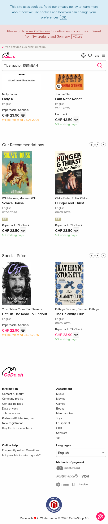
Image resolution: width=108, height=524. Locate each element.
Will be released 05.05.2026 (20, 120)
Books (60, 408)
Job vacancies (11, 413)
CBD (59, 428)
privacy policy (68, 7)
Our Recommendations (23, 144)
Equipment (63, 423)
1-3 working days (66, 124)
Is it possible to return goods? (21, 455)
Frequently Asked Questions (20, 450)
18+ (58, 438)
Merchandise (64, 413)
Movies (60, 399)
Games (60, 404)
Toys (59, 418)
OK (63, 17)
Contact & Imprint (13, 394)
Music (60, 394)
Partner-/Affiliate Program (18, 418)
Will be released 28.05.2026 (20, 335)
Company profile (12, 399)
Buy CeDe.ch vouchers (17, 428)
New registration (12, 423)
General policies (12, 404)
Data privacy (10, 408)
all (91, 144)
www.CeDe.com (38, 31)
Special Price (14, 255)
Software (62, 433)
